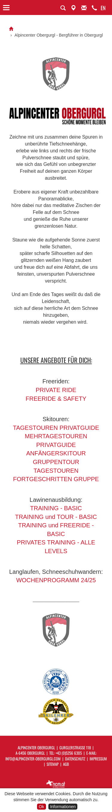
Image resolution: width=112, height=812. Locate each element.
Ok (41, 806)
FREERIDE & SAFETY (56, 398)
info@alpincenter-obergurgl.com (33, 759)
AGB (66, 764)
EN (103, 8)
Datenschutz (75, 759)
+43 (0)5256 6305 (69, 753)
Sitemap (53, 764)
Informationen (63, 806)
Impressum (98, 759)
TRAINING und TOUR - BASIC (56, 517)
